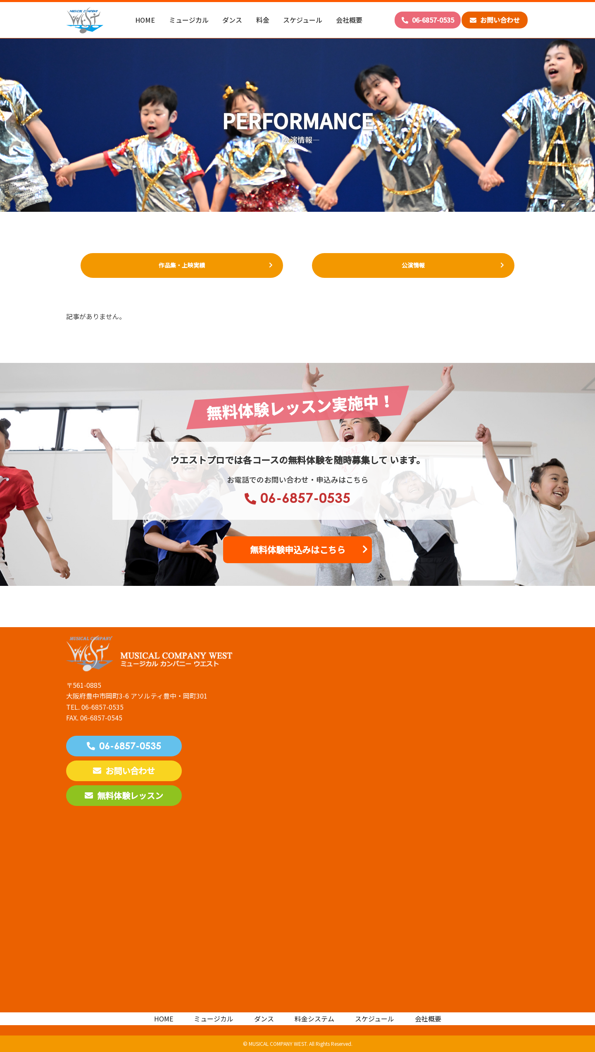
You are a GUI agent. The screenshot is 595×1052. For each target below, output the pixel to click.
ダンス (232, 20)
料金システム (314, 1019)
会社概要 (349, 20)
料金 (262, 20)
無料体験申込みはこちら (297, 549)
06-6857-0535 (428, 20)
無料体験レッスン (124, 795)
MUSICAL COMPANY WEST (278, 1043)
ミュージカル (189, 20)
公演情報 (413, 265)
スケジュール (302, 20)
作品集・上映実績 (182, 265)
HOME (145, 20)
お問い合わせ (495, 20)
